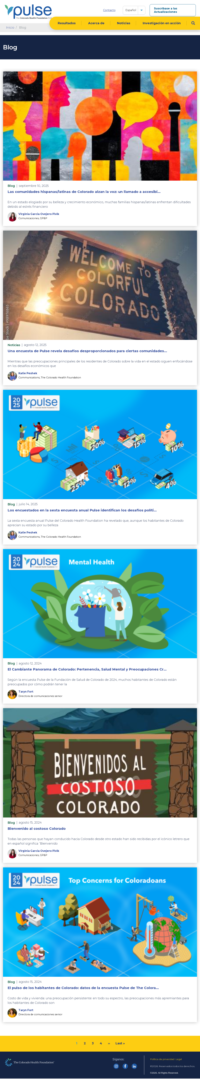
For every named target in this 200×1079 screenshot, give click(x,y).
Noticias (123, 23)
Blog (11, 186)
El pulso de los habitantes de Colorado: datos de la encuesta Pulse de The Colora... (83, 988)
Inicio (10, 28)
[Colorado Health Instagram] (116, 1066)
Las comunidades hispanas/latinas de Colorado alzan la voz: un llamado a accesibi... (84, 192)
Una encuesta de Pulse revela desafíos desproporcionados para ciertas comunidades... (87, 351)
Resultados (67, 23)
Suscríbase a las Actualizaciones (165, 10)
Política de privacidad (162, 1059)
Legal (178, 1059)
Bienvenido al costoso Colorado (37, 829)
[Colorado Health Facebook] (125, 1066)
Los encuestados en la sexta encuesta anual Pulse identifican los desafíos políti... (82, 510)
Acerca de (96, 23)
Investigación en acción (162, 23)
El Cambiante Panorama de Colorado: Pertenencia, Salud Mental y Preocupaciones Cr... (87, 669)
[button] (141, 10)
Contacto (109, 10)
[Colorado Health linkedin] (134, 1066)
